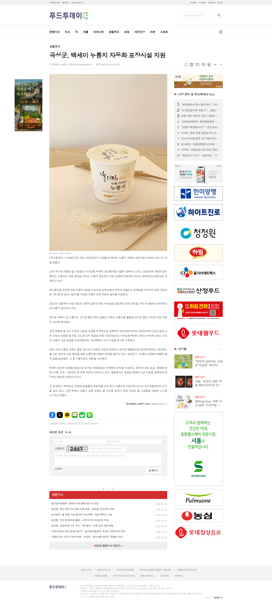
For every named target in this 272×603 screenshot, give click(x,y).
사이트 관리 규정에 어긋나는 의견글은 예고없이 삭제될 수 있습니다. (91, 455)
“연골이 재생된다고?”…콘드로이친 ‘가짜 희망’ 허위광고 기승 (200, 127)
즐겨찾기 (65, 2)
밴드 (90, 415)
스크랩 (209, 64)
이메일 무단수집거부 (187, 569)
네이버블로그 (75, 415)
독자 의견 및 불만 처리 (124, 575)
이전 (103, 489)
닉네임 (59, 441)
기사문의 (202, 2)
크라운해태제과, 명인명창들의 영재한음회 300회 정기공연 (200, 121)
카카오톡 (67, 415)
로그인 (220, 2)
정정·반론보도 (147, 575)
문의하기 (179, 575)
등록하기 (153, 470)
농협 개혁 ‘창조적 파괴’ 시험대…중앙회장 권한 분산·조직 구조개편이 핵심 (200, 116)
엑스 (60, 415)
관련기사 (57, 495)
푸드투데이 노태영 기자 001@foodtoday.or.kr (70, 64)
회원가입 (211, 2)
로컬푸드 (55, 46)
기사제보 (193, 2)
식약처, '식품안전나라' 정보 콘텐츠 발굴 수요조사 (200, 149)
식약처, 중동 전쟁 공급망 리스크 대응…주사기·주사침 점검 (200, 133)
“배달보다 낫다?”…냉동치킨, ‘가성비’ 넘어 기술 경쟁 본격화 (200, 155)
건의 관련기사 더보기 (108, 545)
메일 (197, 64)
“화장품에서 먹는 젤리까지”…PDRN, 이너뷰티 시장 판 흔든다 (200, 104)
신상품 (182, 349)
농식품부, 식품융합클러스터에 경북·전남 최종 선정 (200, 144)
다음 (113, 489)
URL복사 (185, 64)
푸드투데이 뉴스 (196, 94)
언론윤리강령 (100, 575)
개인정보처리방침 (125, 569)
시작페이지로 (54, 2)
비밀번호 (115, 441)
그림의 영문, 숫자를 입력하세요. (106, 448)
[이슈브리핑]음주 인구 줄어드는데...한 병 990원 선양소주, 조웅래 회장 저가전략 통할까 (200, 138)
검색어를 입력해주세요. (195, 15)
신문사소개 (86, 569)
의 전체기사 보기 (145, 404)
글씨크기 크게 (215, 64)
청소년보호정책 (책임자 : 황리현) (155, 569)
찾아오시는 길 (104, 569)
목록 (191, 64)
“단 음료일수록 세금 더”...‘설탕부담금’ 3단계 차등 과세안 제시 (200, 110)
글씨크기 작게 (221, 64)
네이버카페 (82, 415)
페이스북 (52, 415)
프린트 (203, 64)
